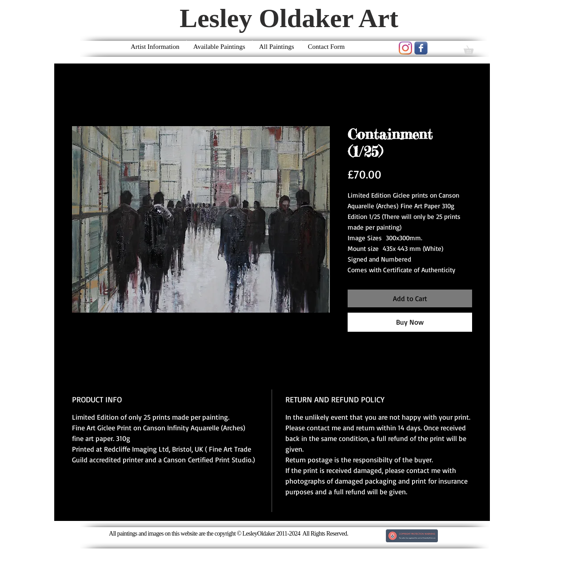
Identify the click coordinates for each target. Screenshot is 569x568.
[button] (473, 48)
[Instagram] (405, 48)
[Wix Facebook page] (421, 48)
